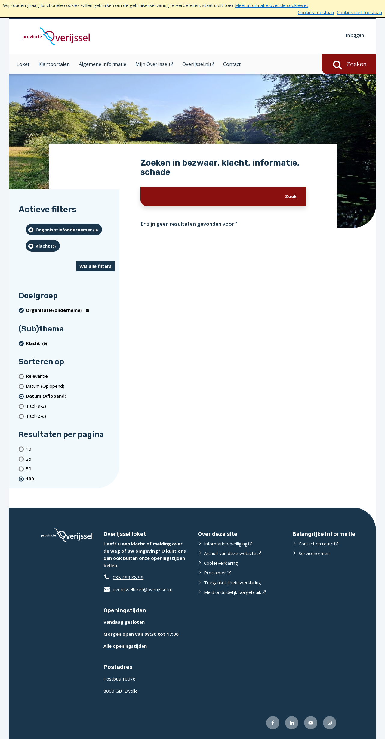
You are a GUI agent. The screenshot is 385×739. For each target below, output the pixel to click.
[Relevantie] (70, 376)
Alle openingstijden (125, 646)
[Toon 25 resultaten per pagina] (70, 459)
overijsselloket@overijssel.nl (137, 589)
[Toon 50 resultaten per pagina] (70, 469)
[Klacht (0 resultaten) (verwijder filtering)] (43, 246)
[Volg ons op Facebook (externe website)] (272, 722)
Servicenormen (314, 553)
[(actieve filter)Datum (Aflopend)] (70, 396)
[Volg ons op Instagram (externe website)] (329, 722)
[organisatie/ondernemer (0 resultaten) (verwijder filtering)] (64, 229)
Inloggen (355, 35)
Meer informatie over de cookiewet (271, 5)
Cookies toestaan (316, 12)
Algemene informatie (102, 64)
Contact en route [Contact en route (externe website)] (316, 544)
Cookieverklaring (221, 563)
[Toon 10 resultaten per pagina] (70, 449)
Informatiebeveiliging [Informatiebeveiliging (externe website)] (226, 544)
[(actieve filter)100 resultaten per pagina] (70, 478)
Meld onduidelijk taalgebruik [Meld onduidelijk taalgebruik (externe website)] (232, 592)
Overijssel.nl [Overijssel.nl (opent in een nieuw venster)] (195, 64)
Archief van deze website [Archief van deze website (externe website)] (230, 553)
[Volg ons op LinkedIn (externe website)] (291, 722)
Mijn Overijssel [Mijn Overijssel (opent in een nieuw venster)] (151, 64)
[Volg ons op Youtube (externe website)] (310, 722)
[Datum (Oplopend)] (70, 386)
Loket (23, 64)
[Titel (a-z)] (70, 406)
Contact (232, 64)
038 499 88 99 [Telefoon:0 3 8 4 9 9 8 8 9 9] (128, 577)
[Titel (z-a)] (70, 416)
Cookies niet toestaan (359, 12)
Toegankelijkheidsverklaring (232, 582)
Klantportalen (54, 64)
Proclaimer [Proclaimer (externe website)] (215, 573)
